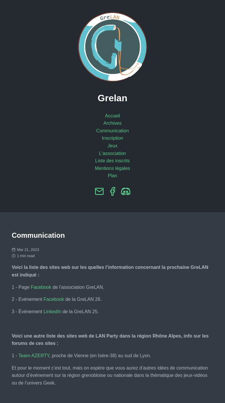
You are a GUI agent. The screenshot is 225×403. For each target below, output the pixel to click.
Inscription (112, 138)
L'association (112, 153)
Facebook (41, 287)
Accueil (112, 115)
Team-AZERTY (33, 355)
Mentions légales (112, 168)
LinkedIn (53, 311)
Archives (112, 123)
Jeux (112, 145)
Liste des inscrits (112, 160)
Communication (112, 130)
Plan (112, 175)
